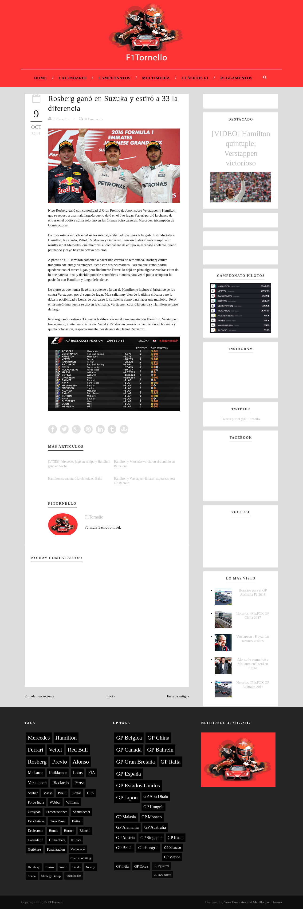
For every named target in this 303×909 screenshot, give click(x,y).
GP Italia (171, 762)
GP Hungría (153, 806)
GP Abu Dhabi (155, 796)
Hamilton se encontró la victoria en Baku (75, 478)
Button (77, 821)
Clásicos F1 (195, 78)
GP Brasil (124, 847)
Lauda (76, 867)
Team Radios (73, 875)
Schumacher (81, 812)
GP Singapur (151, 837)
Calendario (73, 78)
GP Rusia (176, 837)
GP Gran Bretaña (135, 762)
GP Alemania (127, 827)
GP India (122, 866)
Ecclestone (35, 831)
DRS (90, 793)
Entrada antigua (178, 696)
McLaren (35, 772)
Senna (32, 876)
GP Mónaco (152, 817)
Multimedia (156, 78)
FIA (91, 772)
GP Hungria (148, 847)
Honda (53, 831)
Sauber (33, 793)
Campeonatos (114, 78)
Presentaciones (56, 812)
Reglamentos (236, 78)
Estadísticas (36, 821)
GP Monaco (172, 847)
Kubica (76, 840)
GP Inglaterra (161, 866)
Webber (55, 802)
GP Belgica (129, 738)
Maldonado (78, 849)
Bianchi (85, 831)
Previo (59, 762)
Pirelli (62, 793)
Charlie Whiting (81, 858)
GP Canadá (129, 750)
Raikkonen (58, 772)
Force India (36, 802)
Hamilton (66, 738)
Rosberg (37, 762)
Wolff (63, 867)
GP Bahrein (160, 750)
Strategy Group (51, 876)
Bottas (76, 793)
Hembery (34, 867)
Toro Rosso (58, 821)
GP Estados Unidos (138, 785)
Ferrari (35, 750)
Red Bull (78, 750)
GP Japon (127, 797)
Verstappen (37, 782)
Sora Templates (235, 902)
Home (40, 78)
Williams (72, 802)
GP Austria (125, 837)
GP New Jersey (162, 874)
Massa (47, 793)
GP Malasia (126, 817)
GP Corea (141, 866)
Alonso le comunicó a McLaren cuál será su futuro (252, 664)
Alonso (81, 762)
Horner (69, 831)
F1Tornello (62, 119)
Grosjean (34, 812)
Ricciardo (60, 782)
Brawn (49, 867)
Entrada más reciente (39, 696)
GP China (158, 738)
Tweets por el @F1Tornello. (240, 419)
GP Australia (155, 827)
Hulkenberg (57, 840)
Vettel (55, 750)
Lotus (78, 772)
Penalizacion (56, 849)
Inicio (110, 696)
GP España (128, 774)
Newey (90, 867)
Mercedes (39, 738)
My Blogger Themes (267, 902)
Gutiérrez (34, 849)
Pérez (79, 782)
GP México (172, 857)
